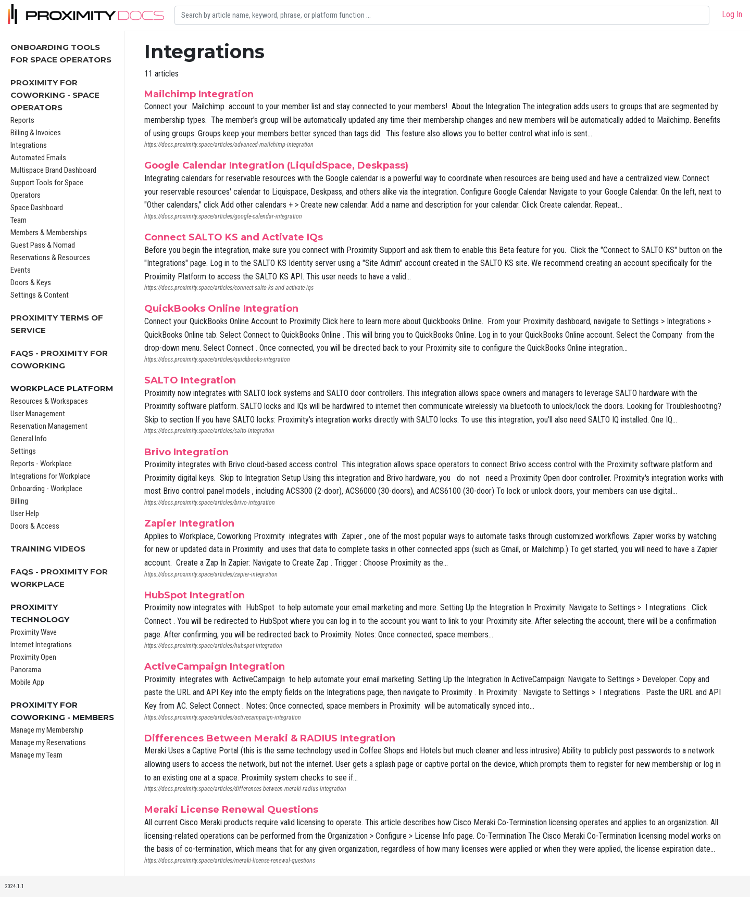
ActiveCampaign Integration (214, 666)
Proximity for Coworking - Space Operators (54, 95)
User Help (24, 513)
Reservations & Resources (50, 257)
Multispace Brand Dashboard (53, 170)
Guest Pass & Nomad (42, 245)
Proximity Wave (33, 632)
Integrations (28, 145)
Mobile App (27, 682)
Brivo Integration (186, 452)
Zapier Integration (189, 523)
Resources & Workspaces (49, 401)
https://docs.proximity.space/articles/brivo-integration (209, 502)
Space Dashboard (36, 207)
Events (20, 270)
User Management (37, 413)
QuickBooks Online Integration (221, 308)
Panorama (25, 669)
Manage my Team (36, 755)
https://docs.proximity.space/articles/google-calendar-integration (223, 216)
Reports (22, 120)
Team (18, 220)
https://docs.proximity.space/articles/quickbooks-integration (217, 359)
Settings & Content (39, 295)
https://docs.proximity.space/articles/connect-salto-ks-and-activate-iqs (229, 287)
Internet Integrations (41, 644)
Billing (19, 501)
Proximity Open (33, 657)
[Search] (441, 15)
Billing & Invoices (35, 132)
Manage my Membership (46, 730)
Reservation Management (49, 426)
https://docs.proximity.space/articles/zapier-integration (211, 574)
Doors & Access (34, 526)
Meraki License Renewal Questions (231, 809)
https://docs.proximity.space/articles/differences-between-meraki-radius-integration (245, 788)
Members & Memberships (48, 232)
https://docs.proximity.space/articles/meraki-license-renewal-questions (229, 860)
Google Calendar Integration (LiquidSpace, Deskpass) (276, 165)
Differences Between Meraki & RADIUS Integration (269, 738)
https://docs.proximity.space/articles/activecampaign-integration (222, 717)
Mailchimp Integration (199, 94)
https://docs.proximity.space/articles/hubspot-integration (213, 645)
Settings (23, 451)
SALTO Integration (190, 380)
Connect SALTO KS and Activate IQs (233, 237)
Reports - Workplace (41, 463)
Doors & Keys (30, 282)
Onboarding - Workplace (46, 488)
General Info (28, 438)
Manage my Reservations (48, 742)
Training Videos (47, 549)
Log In (732, 14)
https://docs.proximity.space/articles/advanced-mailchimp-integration (229, 144)
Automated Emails (38, 157)
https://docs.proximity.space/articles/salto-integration (209, 430)
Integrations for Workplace (50, 476)
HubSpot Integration (194, 595)
